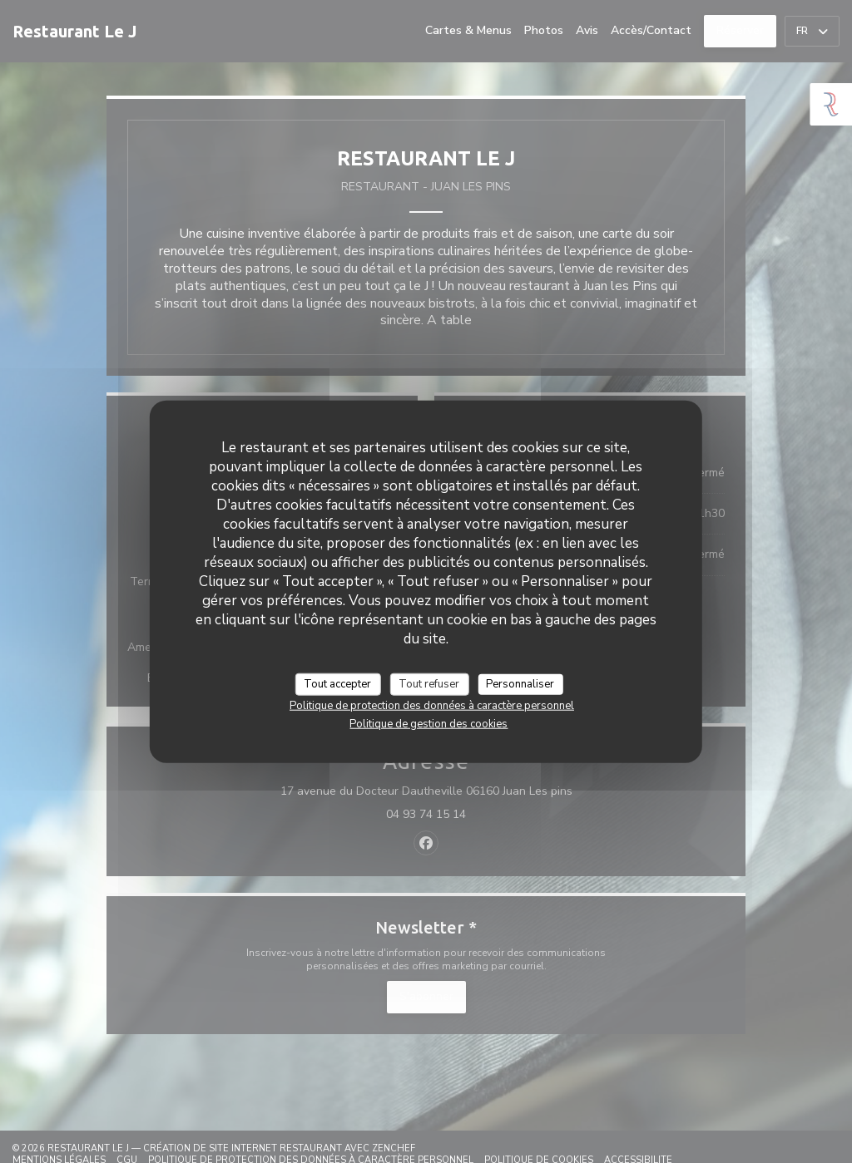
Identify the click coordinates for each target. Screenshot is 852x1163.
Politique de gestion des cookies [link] (428, 724)
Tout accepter (337, 683)
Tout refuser (429, 683)
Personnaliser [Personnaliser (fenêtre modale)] (520, 683)
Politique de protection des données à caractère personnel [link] (432, 705)
